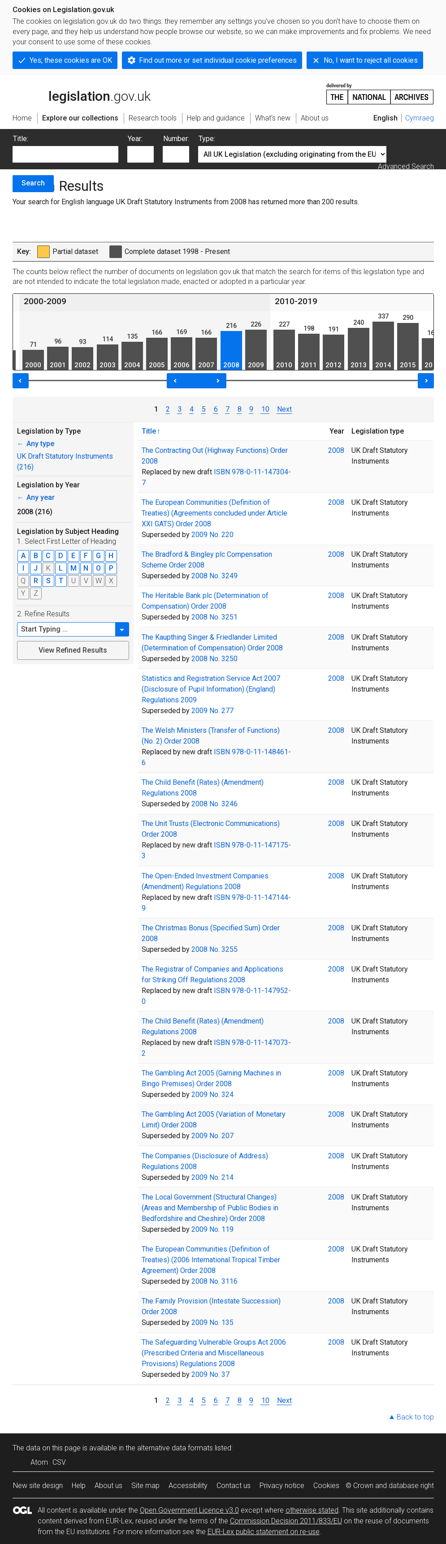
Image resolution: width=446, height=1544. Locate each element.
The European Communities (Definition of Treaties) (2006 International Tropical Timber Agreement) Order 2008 (211, 1260)
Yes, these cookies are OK (71, 60)
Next (284, 409)
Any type (35, 443)
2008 (336, 450)
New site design (38, 1485)
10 (264, 409)
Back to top (415, 1417)
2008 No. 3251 (214, 617)
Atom (39, 1462)
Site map (145, 1485)
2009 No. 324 (212, 1094)
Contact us (234, 1485)
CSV (59, 1462)
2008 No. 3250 (214, 658)
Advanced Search (406, 166)
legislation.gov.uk (82, 93)
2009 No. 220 (212, 534)
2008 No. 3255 (214, 949)
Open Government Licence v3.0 (189, 1510)
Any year (36, 497)
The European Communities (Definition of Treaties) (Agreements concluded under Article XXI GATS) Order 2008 (214, 513)
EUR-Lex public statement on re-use (264, 1531)
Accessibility (188, 1485)
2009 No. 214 (212, 1177)
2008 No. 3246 (214, 804)
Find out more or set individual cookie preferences (218, 60)
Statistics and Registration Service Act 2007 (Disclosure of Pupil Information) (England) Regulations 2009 (211, 689)
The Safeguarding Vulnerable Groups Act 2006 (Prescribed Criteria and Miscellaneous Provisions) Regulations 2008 (214, 1353)
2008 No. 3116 (214, 1281)
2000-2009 (45, 301)
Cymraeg (419, 118)
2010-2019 (296, 301)
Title (149, 430)
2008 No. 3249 (214, 576)
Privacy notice (282, 1485)
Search (33, 183)
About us (108, 1485)
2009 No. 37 (210, 1374)
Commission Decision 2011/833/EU (286, 1521)
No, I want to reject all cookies (371, 60)
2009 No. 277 (212, 710)
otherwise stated (312, 1510)
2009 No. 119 (212, 1229)
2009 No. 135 (212, 1322)
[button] (122, 629)
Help (79, 1485)
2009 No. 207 (212, 1135)
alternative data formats (175, 1448)
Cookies (326, 1485)
